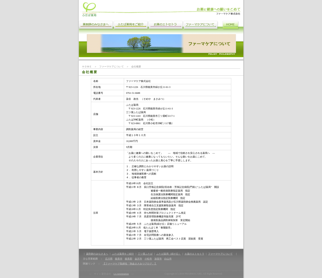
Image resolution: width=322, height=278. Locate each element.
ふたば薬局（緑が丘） (168, 253)
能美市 (118, 258)
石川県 (109, 258)
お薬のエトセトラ (194, 253)
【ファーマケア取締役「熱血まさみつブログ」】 (130, 263)
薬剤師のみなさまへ (97, 253)
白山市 (168, 258)
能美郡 (128, 258)
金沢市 (138, 258)
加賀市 (158, 258)
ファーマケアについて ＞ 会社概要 (120, 66)
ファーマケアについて (220, 253)
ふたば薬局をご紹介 (123, 253)
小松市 (148, 258)
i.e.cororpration (121, 273)
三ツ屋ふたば (145, 253)
